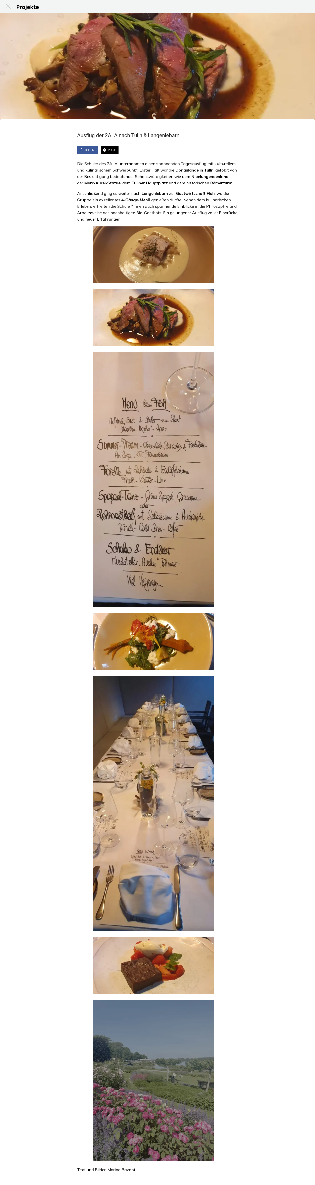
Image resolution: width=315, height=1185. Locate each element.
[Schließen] (8, 6)
